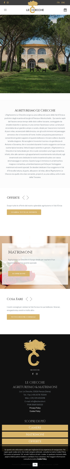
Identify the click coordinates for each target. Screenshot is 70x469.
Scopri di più (18, 274)
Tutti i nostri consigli (23, 317)
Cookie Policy (42, 459)
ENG (63, 3)
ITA (58, 3)
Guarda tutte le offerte (24, 212)
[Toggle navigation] (5, 10)
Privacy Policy (35, 408)
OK (35, 464)
